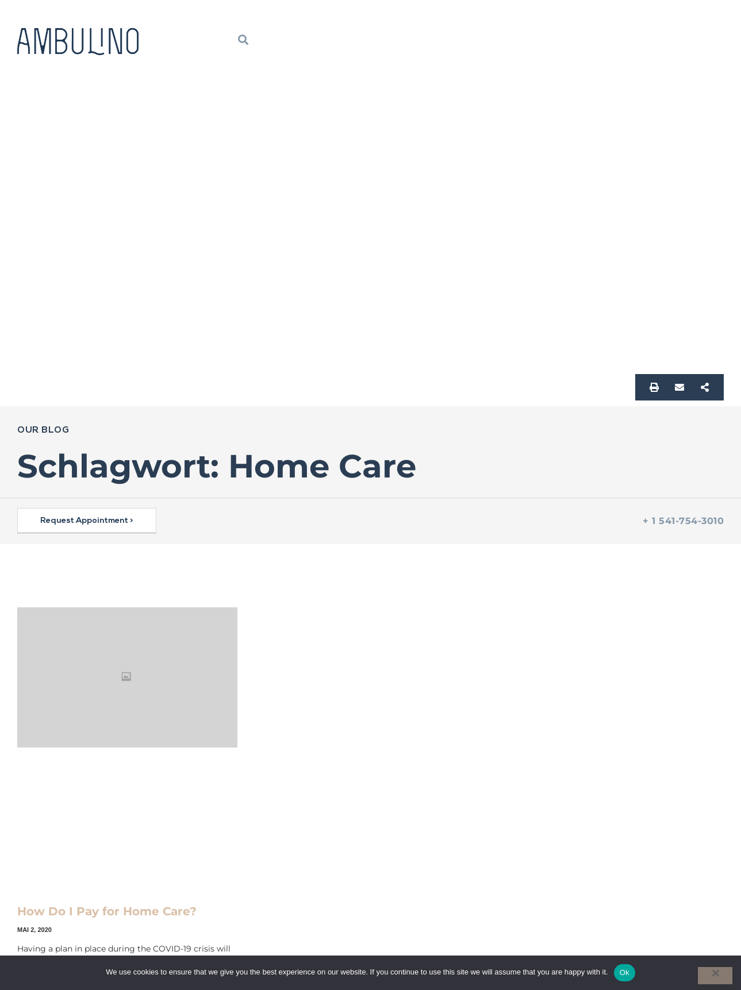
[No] (715, 975)
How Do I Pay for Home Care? (107, 911)
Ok (624, 972)
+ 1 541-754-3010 (683, 520)
